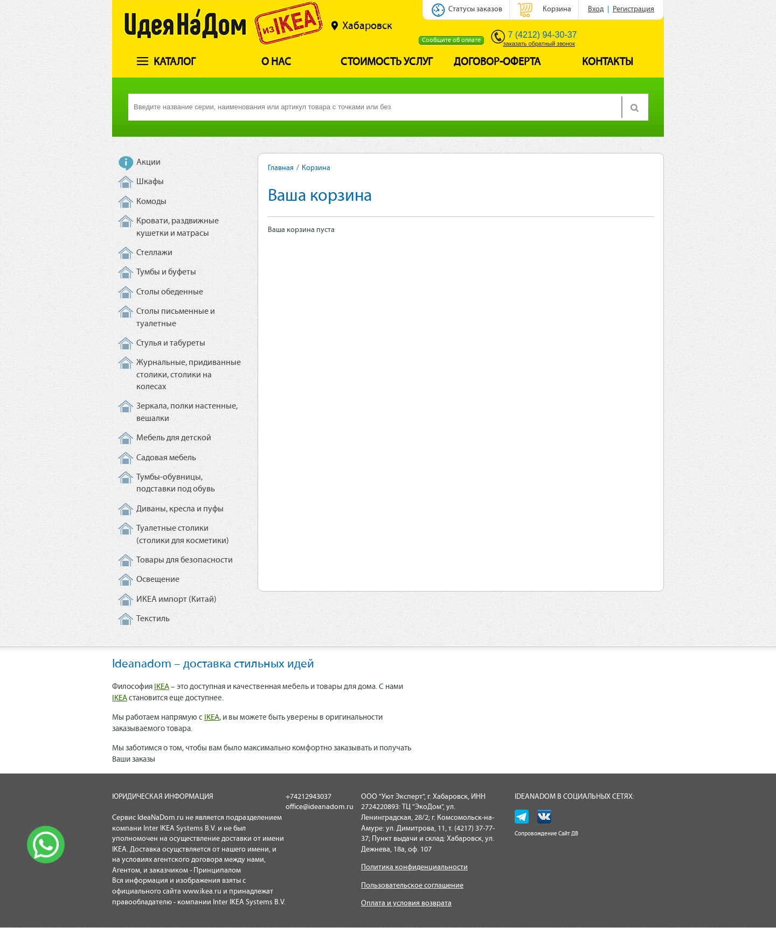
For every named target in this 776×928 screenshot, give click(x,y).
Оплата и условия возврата (406, 903)
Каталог (166, 62)
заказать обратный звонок (539, 43)
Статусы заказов (475, 9)
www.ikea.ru (202, 892)
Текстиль (153, 619)
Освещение (157, 579)
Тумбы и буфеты (166, 272)
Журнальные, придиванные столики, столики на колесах (188, 374)
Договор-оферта (497, 62)
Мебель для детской (173, 438)
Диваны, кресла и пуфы (180, 509)
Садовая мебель (166, 458)
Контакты (607, 62)
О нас (276, 62)
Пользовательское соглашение (412, 886)
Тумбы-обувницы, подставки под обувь (175, 483)
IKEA (161, 687)
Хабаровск (361, 26)
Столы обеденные (169, 292)
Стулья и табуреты (170, 343)
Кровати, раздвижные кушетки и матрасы (177, 227)
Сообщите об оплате (451, 40)
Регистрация (633, 9)
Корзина (557, 9)
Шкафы (150, 182)
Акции (148, 162)
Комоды (151, 202)
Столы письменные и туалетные (175, 317)
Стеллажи (154, 253)
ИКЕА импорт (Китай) (176, 599)
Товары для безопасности (184, 560)
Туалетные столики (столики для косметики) (182, 534)
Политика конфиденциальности (414, 867)
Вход (596, 9)
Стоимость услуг (387, 62)
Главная (281, 168)
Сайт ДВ (568, 834)
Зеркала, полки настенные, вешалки (187, 412)
